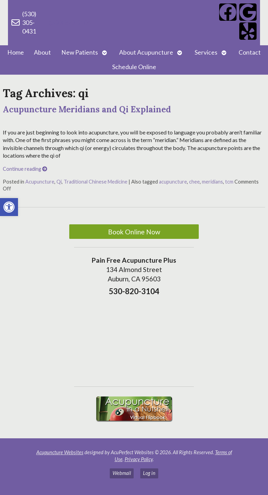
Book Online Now (134, 232)
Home (15, 52)
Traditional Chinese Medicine (95, 182)
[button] (9, 207)
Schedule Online (134, 67)
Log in (149, 473)
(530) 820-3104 (70, 22)
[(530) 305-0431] (15, 22)
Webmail (122, 473)
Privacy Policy (139, 459)
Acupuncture (39, 182)
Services (206, 52)
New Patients (79, 52)
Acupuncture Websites (59, 452)
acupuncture (173, 182)
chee (194, 182)
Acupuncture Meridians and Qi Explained (87, 109)
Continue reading (25, 169)
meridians (212, 182)
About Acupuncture (146, 52)
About (42, 52)
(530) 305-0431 (29, 22)
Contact (250, 52)
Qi (59, 182)
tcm (229, 182)
